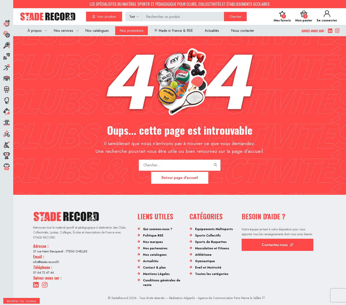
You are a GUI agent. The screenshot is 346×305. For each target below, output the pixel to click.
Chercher (235, 16)
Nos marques (153, 242)
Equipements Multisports (214, 229)
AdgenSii (189, 298)
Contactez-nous (277, 244)
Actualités (212, 30)
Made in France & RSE (173, 30)
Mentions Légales (156, 274)
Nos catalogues (97, 30)
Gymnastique (205, 261)
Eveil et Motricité (208, 267)
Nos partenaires (155, 248)
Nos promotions (131, 30)
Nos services (63, 30)
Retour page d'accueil (180, 177)
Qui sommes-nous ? (157, 229)
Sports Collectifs (208, 235)
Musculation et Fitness (212, 248)
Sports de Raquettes (211, 242)
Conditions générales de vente (161, 282)
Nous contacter (242, 30)
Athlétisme (203, 254)
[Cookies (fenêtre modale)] (21, 302)
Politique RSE (153, 235)
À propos (35, 30)
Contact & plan (154, 267)
